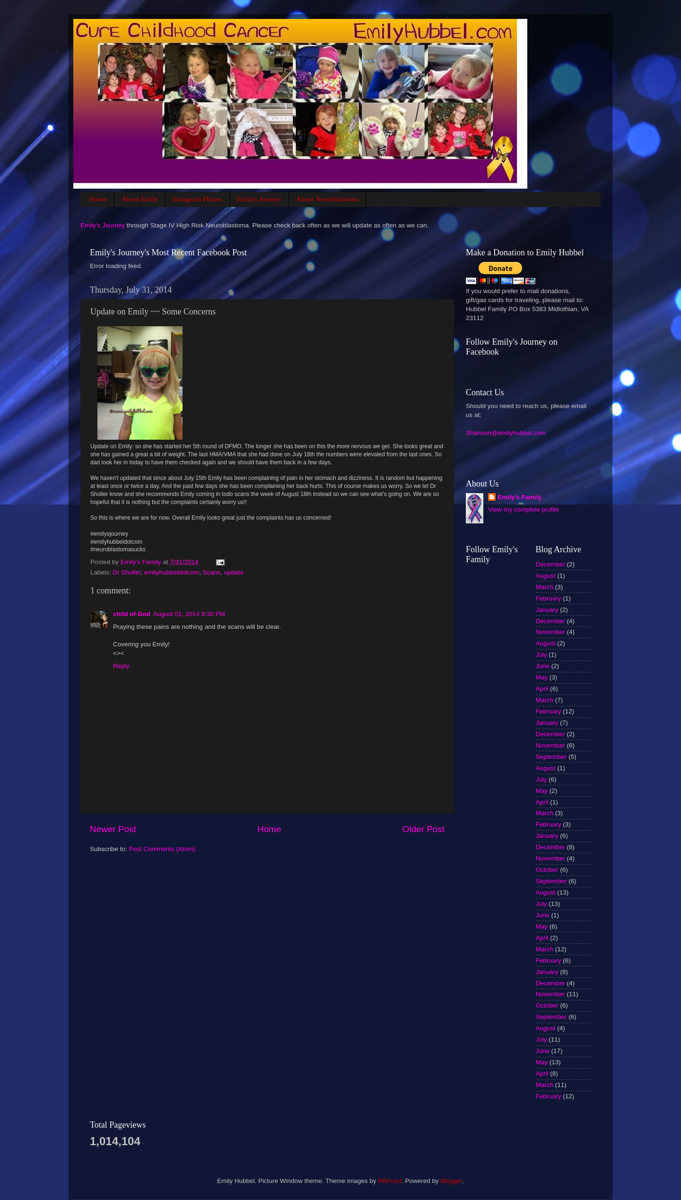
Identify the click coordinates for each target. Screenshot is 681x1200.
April (542, 688)
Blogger (451, 1180)
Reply (121, 666)
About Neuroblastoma (327, 199)
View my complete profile (523, 509)
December (550, 564)
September (551, 756)
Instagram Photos (197, 199)
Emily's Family (519, 497)
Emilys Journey (259, 199)
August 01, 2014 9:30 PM (189, 613)
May (542, 677)
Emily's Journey (102, 225)
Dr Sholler (126, 572)
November (550, 631)
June (543, 666)
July (541, 654)
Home (98, 199)
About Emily (139, 199)
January (547, 609)
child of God (131, 613)
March (545, 587)
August (546, 575)
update (234, 572)
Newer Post (113, 829)
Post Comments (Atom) (162, 848)
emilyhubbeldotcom (171, 572)
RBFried (390, 1180)
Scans (212, 572)
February (548, 598)
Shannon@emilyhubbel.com (506, 432)
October (547, 869)
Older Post (423, 829)
